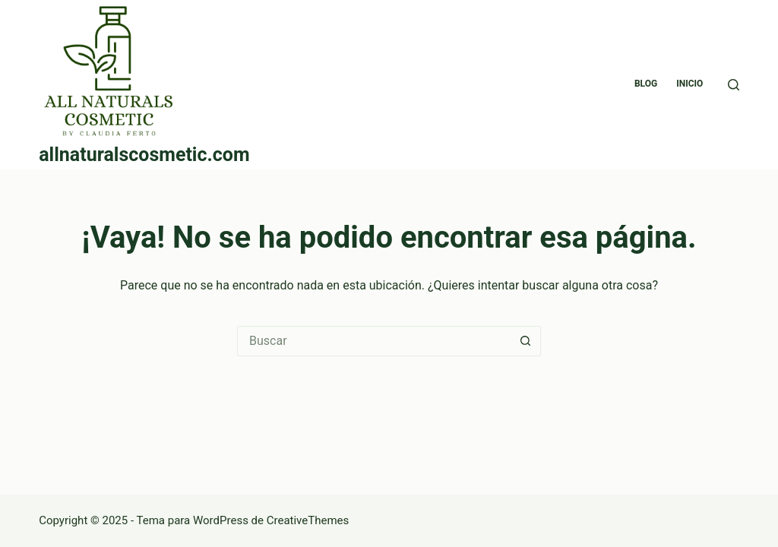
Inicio (689, 83)
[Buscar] (733, 84)
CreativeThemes (308, 520)
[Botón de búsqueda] (526, 341)
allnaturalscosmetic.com (144, 155)
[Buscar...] (374, 341)
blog (645, 83)
